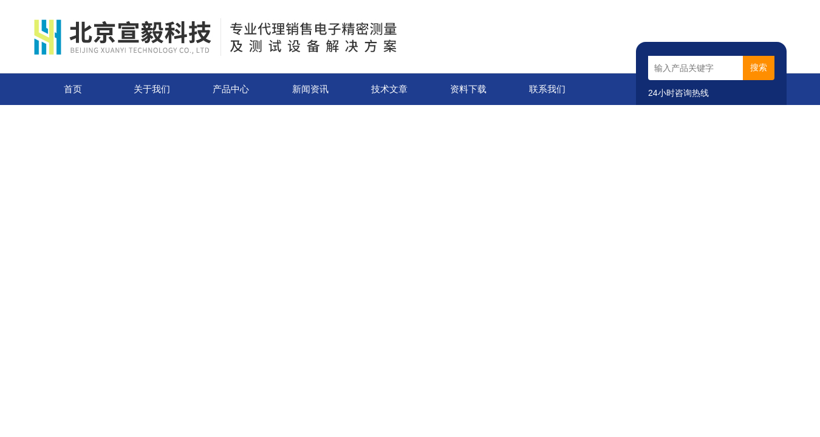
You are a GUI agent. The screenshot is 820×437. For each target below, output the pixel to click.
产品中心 (231, 89)
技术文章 (389, 89)
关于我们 (152, 89)
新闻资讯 (310, 89)
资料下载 (468, 89)
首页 (73, 89)
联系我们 (547, 89)
